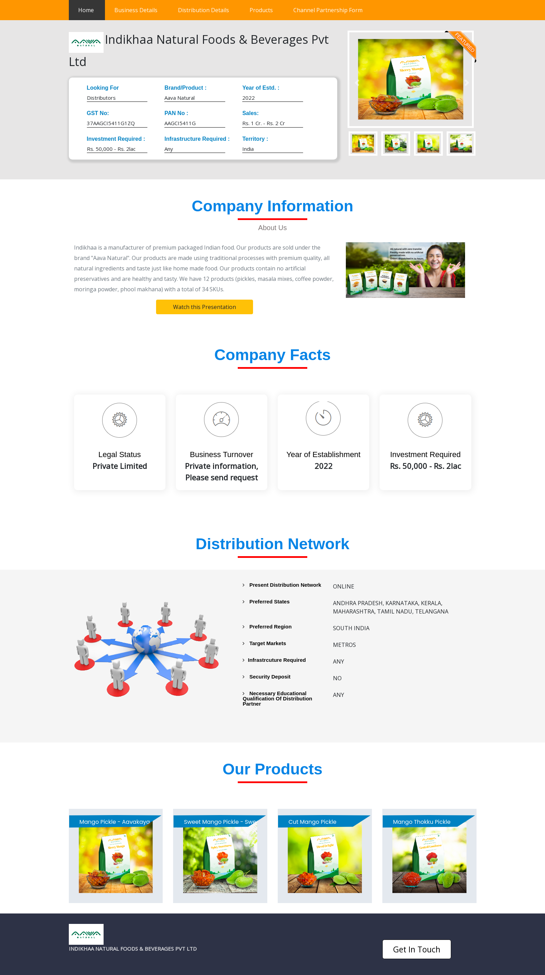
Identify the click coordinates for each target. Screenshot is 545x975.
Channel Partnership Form (328, 10)
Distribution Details (203, 10)
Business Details (135, 10)
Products (261, 10)
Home (91, 8)
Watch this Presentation (204, 307)
